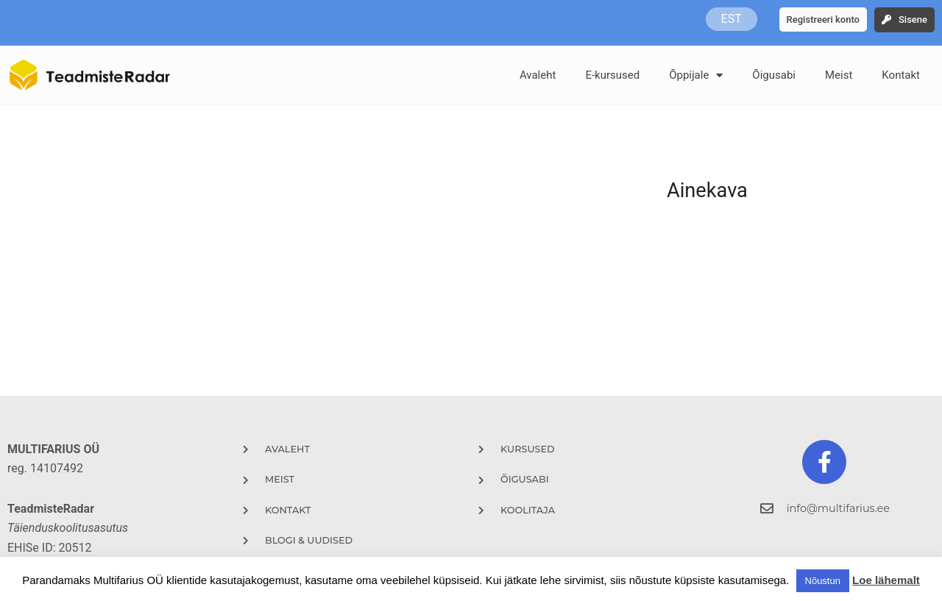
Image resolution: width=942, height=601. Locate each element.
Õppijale (696, 75)
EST (731, 19)
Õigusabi (774, 75)
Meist (838, 75)
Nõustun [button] (822, 580)
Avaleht (538, 75)
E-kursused (612, 75)
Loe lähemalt (886, 580)
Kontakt (901, 75)
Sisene (913, 19)
